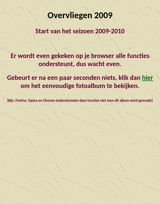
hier (147, 77)
